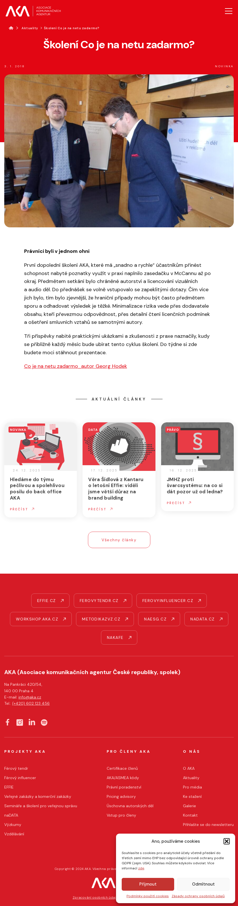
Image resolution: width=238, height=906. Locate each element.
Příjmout (148, 884)
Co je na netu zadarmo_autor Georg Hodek (75, 366)
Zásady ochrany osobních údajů (198, 896)
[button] (226, 841)
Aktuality (30, 28)
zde (141, 868)
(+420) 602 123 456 (31, 703)
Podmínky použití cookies (148, 896)
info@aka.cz (29, 697)
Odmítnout (203, 884)
